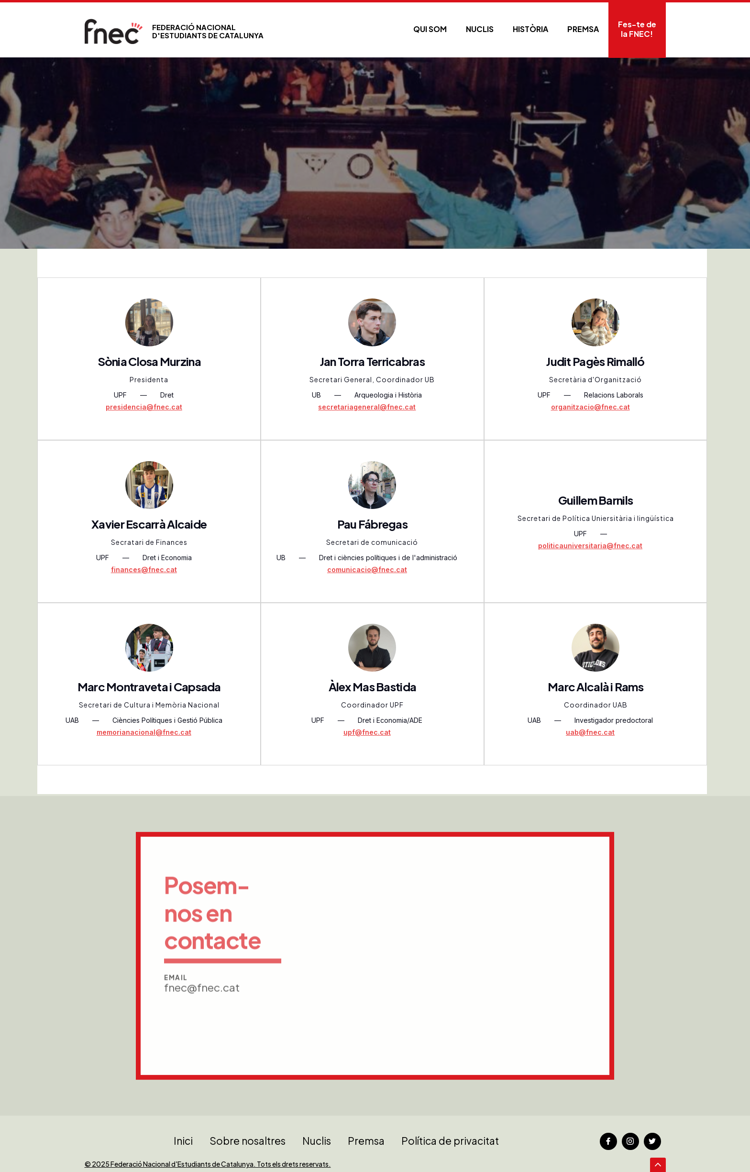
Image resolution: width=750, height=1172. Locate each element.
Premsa (366, 1140)
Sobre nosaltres (248, 1140)
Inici (183, 1140)
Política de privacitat (450, 1140)
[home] (174, 31)
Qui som (430, 29)
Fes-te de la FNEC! (637, 29)
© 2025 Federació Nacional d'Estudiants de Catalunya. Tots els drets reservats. (208, 1164)
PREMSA (583, 29)
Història (530, 29)
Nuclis (480, 29)
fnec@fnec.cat (202, 1021)
